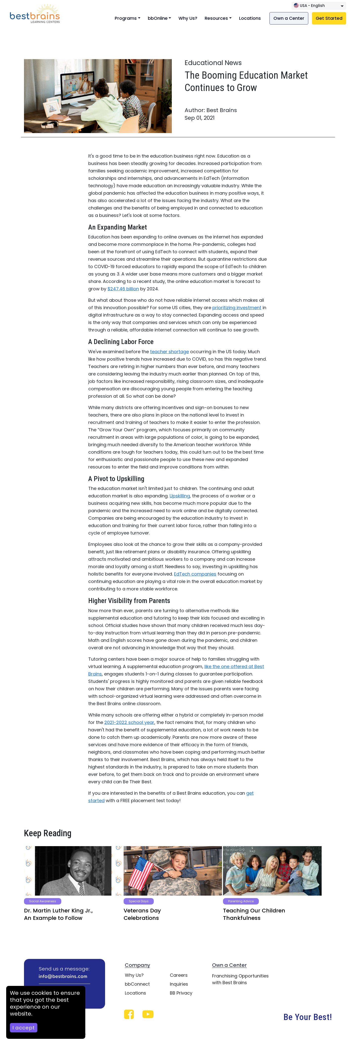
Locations (250, 18)
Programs (126, 18)
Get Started (329, 18)
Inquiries (179, 984)
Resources (216, 18)
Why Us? (187, 18)
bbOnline (158, 18)
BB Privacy (181, 993)
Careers (179, 975)
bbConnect (137, 984)
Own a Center (288, 18)
